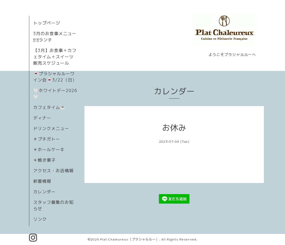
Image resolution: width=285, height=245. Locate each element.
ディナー (42, 118)
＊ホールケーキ (49, 149)
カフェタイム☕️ (49, 107)
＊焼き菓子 (44, 160)
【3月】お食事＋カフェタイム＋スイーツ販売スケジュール (55, 56)
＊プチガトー (46, 139)
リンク (40, 219)
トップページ (46, 23)
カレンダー (44, 192)
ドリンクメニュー (51, 128)
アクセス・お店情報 (53, 171)
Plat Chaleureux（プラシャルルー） (129, 239)
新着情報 (42, 181)
